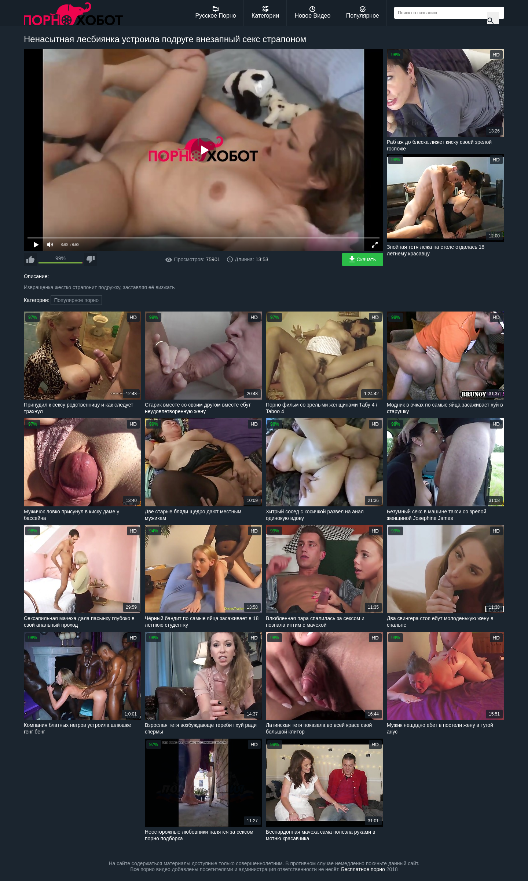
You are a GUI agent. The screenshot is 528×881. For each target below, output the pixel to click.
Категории (265, 12)
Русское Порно (215, 12)
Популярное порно (76, 300)
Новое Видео (313, 12)
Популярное (362, 12)
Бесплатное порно (363, 869)
